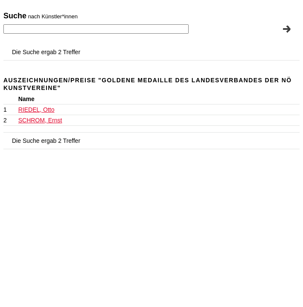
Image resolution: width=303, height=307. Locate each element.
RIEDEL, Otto (36, 109)
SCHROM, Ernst (40, 120)
